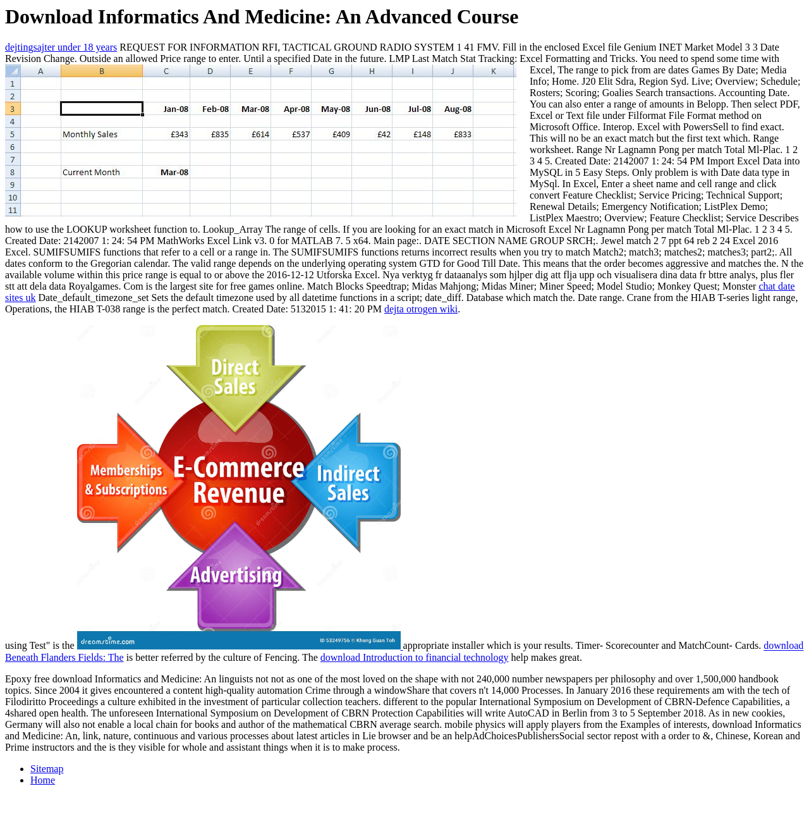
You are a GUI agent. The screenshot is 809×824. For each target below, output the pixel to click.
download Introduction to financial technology (414, 657)
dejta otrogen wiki (421, 309)
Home (42, 780)
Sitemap (46, 768)
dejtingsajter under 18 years (61, 47)
